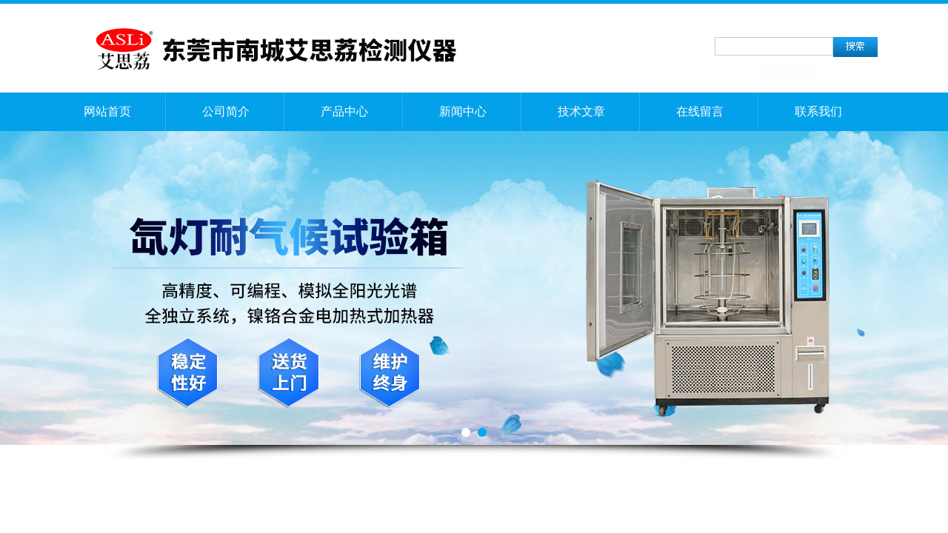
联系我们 (818, 111)
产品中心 (344, 111)
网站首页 (107, 111)
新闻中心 (463, 111)
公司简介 (226, 111)
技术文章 (581, 111)
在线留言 (700, 111)
